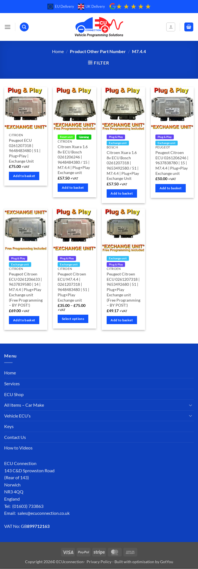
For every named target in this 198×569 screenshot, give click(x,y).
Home (58, 51)
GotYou (166, 561)
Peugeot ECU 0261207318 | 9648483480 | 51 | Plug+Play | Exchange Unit (24, 150)
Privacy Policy (99, 561)
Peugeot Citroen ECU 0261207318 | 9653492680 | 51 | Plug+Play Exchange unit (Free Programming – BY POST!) (123, 289)
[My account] (170, 27)
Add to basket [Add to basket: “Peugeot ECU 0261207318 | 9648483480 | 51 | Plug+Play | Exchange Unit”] (24, 176)
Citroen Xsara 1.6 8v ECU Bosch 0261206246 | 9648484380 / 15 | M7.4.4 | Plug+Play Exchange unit (74, 159)
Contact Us (15, 437)
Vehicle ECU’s (17, 415)
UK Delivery (91, 7)
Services (12, 383)
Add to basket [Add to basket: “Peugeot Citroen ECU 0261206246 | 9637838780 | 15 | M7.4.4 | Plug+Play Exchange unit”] (171, 188)
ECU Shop (14, 394)
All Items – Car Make (24, 405)
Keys (9, 426)
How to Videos (18, 447)
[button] (7, 27)
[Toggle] (190, 405)
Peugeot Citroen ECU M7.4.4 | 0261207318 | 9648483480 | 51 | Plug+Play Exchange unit (73, 287)
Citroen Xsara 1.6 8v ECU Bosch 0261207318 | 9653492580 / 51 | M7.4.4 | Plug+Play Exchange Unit (123, 165)
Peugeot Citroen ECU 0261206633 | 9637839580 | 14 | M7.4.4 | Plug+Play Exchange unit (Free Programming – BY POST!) (26, 289)
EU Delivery (60, 7)
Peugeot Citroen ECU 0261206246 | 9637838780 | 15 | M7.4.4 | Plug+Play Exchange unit (171, 163)
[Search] (24, 27)
